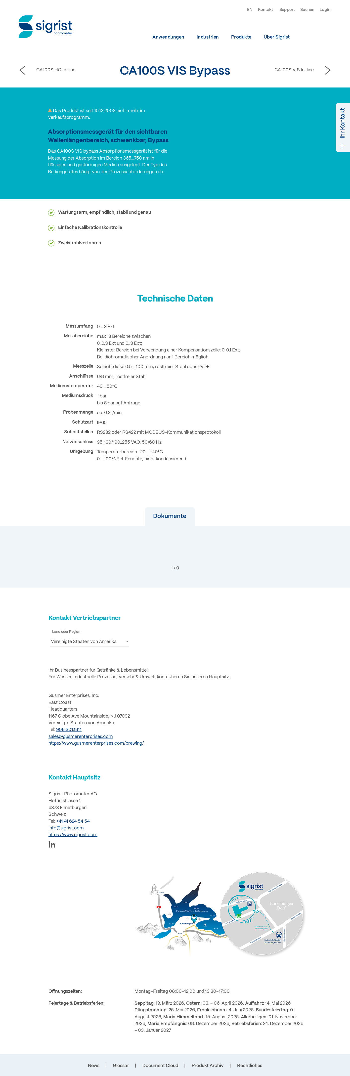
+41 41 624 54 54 (73, 821)
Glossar (121, 1066)
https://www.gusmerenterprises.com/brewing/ (96, 743)
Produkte (241, 37)
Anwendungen (168, 37)
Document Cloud (160, 1066)
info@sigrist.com (66, 828)
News (93, 1066)
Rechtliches (249, 1066)
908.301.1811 (69, 730)
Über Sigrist (277, 37)
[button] (157, 516)
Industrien (208, 37)
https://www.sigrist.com (72, 835)
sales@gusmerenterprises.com (80, 736)
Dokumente (157, 516)
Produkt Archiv (208, 1066)
